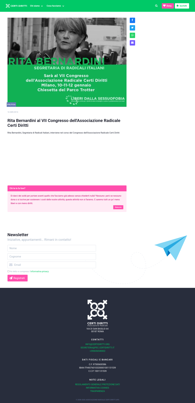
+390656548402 (97, 351)
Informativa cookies (97, 388)
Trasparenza (97, 391)
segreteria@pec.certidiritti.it (97, 347)
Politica (11, 105)
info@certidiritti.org (97, 344)
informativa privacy (40, 271)
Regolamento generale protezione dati (97, 384)
